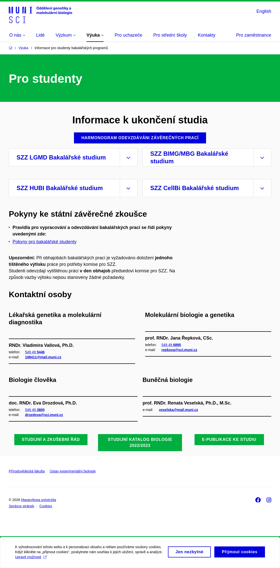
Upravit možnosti (62, 560)
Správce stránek (21, 506)
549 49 (35, 352)
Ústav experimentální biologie (73, 471)
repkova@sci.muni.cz (179, 350)
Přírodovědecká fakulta (27, 471)
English (263, 11)
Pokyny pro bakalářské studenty (44, 241)
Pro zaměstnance (253, 35)
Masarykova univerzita (38, 500)
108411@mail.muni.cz (43, 357)
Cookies (45, 506)
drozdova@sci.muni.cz (44, 415)
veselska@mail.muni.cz (178, 410)
